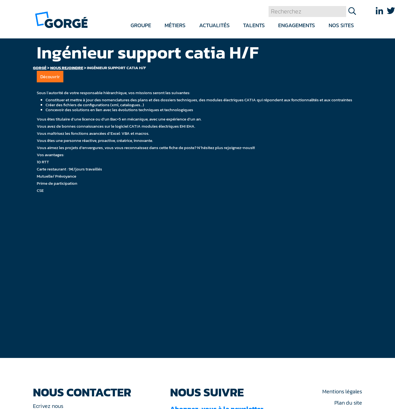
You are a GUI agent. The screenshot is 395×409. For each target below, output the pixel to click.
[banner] (61, 19)
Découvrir (50, 76)
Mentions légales (342, 391)
